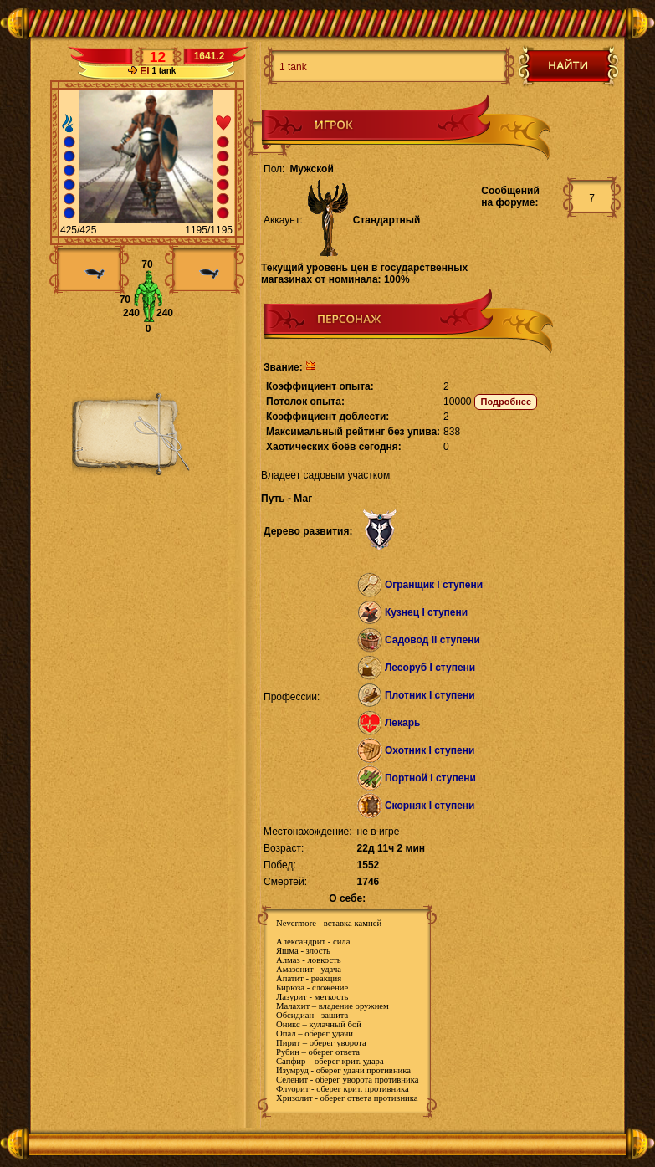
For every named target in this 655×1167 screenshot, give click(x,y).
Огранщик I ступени (434, 585)
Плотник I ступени (430, 695)
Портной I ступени (430, 778)
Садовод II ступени (432, 640)
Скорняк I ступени (430, 805)
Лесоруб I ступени (430, 667)
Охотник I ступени (429, 750)
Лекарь (402, 723)
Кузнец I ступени (426, 612)
